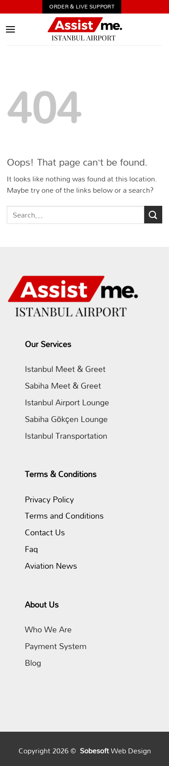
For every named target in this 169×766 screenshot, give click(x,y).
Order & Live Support (81, 6)
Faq (31, 549)
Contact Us (45, 532)
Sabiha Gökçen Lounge (66, 419)
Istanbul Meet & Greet (65, 369)
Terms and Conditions (64, 516)
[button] (10, 29)
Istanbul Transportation (66, 436)
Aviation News (51, 566)
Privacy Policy (49, 499)
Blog (33, 663)
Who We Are (48, 629)
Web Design (131, 750)
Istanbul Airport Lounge (67, 402)
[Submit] (153, 214)
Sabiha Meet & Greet (63, 386)
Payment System (56, 646)
